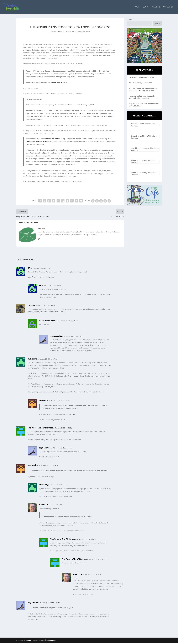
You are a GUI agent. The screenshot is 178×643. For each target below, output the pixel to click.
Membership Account (162, 7)
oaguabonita (56, 336)
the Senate (49, 133)
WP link (72, 415)
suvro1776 (43, 505)
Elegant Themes (31, 640)
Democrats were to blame (37, 142)
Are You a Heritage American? (140, 83)
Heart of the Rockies (48, 321)
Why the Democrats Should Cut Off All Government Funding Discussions (143, 90)
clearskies (134, 148)
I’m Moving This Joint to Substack (141, 77)
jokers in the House (47, 277)
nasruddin (43, 400)
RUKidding (32, 359)
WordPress (52, 640)
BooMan (61, 32)
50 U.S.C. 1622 (85, 113)
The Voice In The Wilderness (40, 428)
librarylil (134, 136)
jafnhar (133, 161)
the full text (77, 94)
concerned (103, 53)
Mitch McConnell (53, 139)
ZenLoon (32, 305)
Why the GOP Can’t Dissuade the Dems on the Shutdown (143, 105)
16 (79, 32)
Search (129, 20)
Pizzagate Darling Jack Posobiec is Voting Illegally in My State (142, 97)
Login (145, 7)
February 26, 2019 (59, 82)
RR (29, 268)
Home (136, 7)
